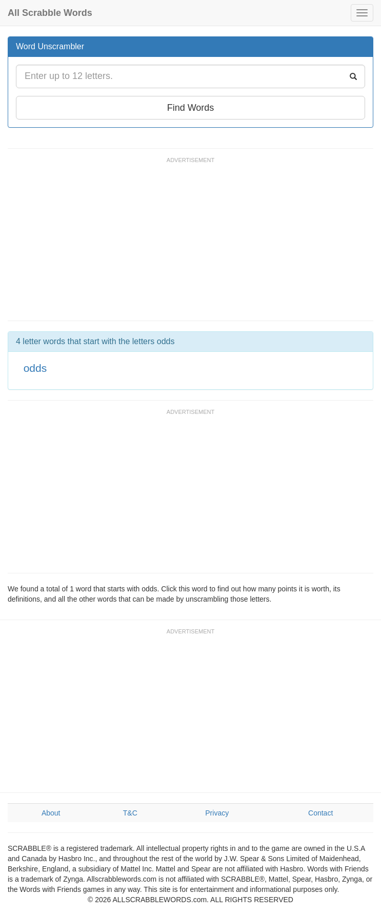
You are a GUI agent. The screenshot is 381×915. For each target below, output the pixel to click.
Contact (320, 813)
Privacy (217, 813)
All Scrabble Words (50, 13)
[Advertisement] (194, 243)
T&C (130, 813)
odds (35, 368)
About (51, 813)
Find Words (190, 108)
